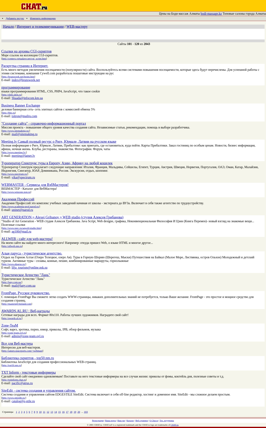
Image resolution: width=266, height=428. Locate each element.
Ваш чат (121, 420)
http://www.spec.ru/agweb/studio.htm (21, 228)
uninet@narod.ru (22, 210)
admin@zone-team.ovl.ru (28, 336)
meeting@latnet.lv (23, 155)
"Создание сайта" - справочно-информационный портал (43, 123)
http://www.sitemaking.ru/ (15, 130)
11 (44, 411)
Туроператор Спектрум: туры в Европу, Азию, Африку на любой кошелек (57, 163)
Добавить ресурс (15, 18)
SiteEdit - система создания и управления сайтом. (38, 391)
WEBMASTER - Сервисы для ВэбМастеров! (35, 185)
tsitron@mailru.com (24, 116)
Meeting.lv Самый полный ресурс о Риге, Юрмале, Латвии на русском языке (58, 142)
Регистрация (98, 420)
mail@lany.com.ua (23, 285)
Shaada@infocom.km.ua (27, 98)
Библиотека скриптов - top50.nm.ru (27, 358)
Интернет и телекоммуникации (40, 27)
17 (67, 411)
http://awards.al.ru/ (12, 318)
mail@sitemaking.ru (25, 134)
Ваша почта (110, 420)
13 (51, 411)
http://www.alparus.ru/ (13, 264)
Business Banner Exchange (20, 105)
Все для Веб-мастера (17, 344)
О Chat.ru (154, 420)
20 (79, 411)
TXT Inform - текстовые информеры (28, 372)
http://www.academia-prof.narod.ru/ (20, 206)
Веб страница (141, 420)
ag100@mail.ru (21, 231)
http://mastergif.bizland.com (16, 303)
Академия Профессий (17, 199)
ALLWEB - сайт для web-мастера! (27, 239)
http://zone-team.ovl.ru (14, 332)
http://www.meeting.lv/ (14, 152)
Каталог (130, 420)
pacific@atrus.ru (22, 383)
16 (63, 411)
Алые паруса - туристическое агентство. (31, 253)
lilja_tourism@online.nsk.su (29, 267)
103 (86, 411)
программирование (15, 87)
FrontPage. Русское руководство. (25, 293)
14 (55, 411)
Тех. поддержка (167, 420)
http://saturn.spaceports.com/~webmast (22, 350)
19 (75, 411)
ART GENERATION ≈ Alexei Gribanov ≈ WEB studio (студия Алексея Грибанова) (62, 217)
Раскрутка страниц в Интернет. (24, 66)
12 (48, 411)
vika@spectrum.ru (23, 177)
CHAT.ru (175, 425)
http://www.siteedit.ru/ (13, 397)
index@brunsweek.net (26, 80)
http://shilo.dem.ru (11, 94)
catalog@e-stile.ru (23, 401)
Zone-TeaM (9, 325)
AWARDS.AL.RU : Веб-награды (25, 311)
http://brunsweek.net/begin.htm (18, 76)
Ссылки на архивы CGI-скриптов (26, 51)
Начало (8, 27)
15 (59, 411)
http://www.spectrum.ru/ (14, 173)
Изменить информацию (43, 18)
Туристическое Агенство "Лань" (25, 275)
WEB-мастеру (77, 27)
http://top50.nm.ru (11, 365)
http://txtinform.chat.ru (14, 379)
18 (71, 411)
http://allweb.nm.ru (12, 246)
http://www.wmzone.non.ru (16, 192)
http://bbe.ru (8, 112)
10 (40, 411)
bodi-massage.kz (211, 13)
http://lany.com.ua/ (11, 282)
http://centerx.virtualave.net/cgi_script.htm (24, 58)
